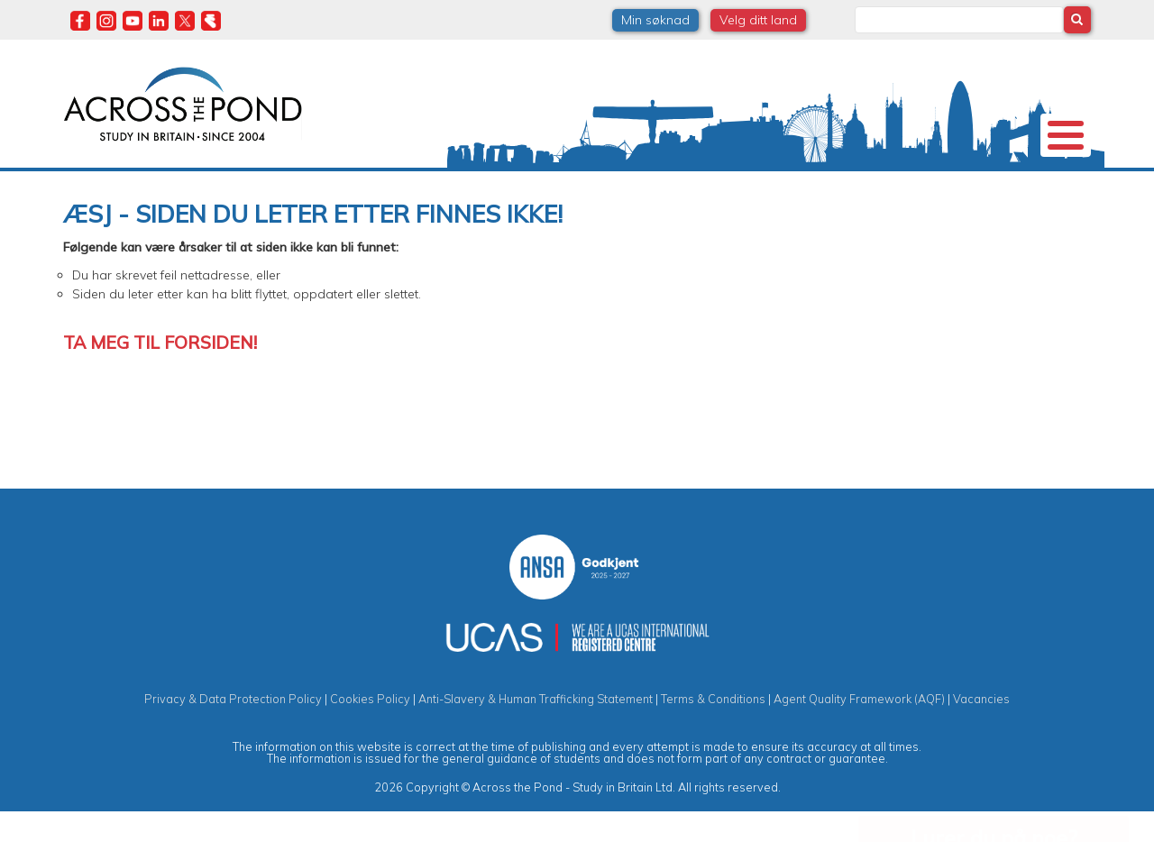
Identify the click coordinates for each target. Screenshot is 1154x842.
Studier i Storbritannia (353, 184)
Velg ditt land (758, 20)
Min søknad (655, 20)
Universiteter (210, 184)
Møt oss (814, 184)
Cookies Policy (370, 728)
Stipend (483, 184)
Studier (570, 184)
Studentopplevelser (690, 184)
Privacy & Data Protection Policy (233, 728)
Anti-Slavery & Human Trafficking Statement (535, 728)
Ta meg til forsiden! (160, 372)
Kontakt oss (993, 184)
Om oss (108, 184)
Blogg (898, 184)
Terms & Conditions (713, 728)
